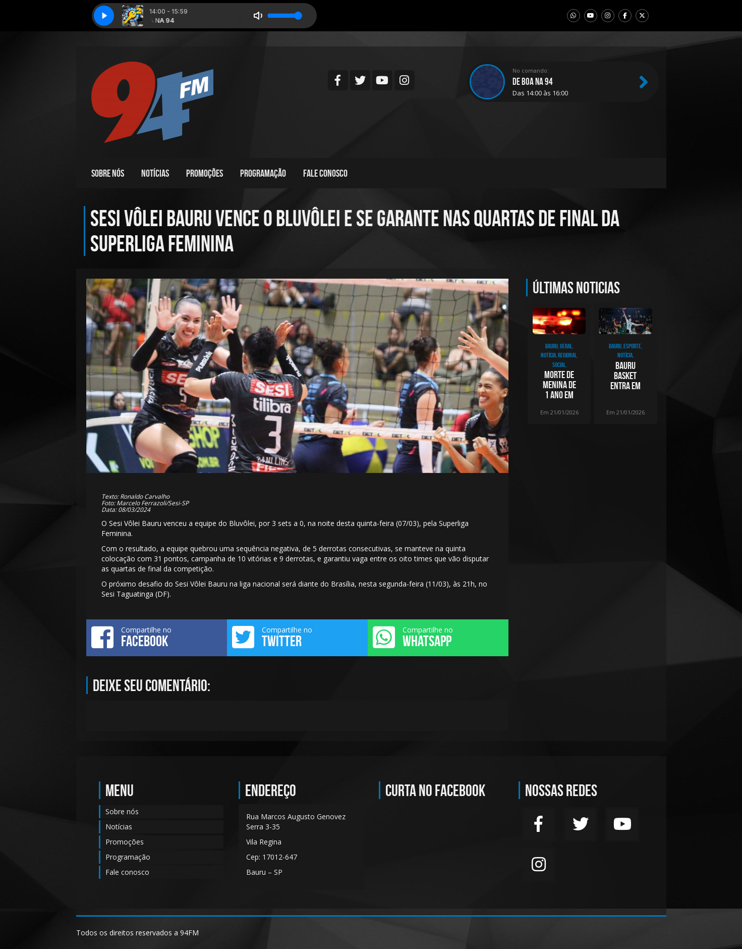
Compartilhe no (156, 637)
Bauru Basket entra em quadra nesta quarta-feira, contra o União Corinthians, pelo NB (625, 375)
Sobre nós (107, 173)
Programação (263, 173)
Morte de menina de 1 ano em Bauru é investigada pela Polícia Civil (559, 385)
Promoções (204, 173)
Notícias (155, 173)
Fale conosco (325, 173)
